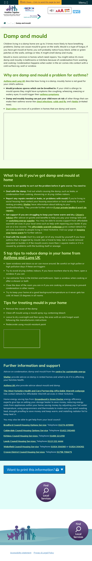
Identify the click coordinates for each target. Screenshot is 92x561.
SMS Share (42, 2)
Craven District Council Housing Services (24, 452)
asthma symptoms (49, 94)
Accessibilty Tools (60, 10)
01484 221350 (57, 435)
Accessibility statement (20, 553)
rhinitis (74, 101)
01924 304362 (76, 446)
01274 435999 (65, 425)
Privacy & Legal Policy (44, 553)
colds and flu (59, 101)
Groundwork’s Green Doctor (49, 399)
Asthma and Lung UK (14, 81)
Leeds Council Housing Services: (20, 441)
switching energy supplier (22, 220)
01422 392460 (67, 430)
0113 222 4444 (55, 441)
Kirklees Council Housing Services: (21, 435)
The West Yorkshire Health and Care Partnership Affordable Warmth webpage (44, 390)
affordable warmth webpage (46, 226)
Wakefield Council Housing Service (21, 446)
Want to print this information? (37, 469)
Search (7, 2)
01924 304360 (58, 446)
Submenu (5, 2)
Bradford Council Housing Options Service (25, 425)
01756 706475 (64, 452)
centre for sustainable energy (70, 371)
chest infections (44, 101)
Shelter (27, 204)
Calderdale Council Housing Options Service (26, 430)
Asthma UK (10, 385)
